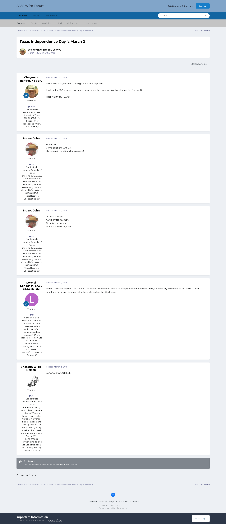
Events (34, 23)
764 (32, 396)
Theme (92, 501)
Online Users (73, 23)
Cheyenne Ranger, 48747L (46, 49)
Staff (59, 23)
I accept (200, 518)
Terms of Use (55, 520)
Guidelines (47, 23)
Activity (35, 15)
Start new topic (199, 64)
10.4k (31, 106)
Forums (21, 23)
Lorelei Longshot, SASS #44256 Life (31, 286)
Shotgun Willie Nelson (31, 368)
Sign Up (203, 6)
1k (32, 315)
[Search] (173, 15)
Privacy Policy (106, 501)
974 (32, 164)
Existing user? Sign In (180, 6)
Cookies (134, 501)
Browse (23, 16)
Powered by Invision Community (113, 508)
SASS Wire (50, 53)
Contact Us (122, 501)
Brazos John (31, 138)
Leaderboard (91, 23)
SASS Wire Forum (31, 6)
